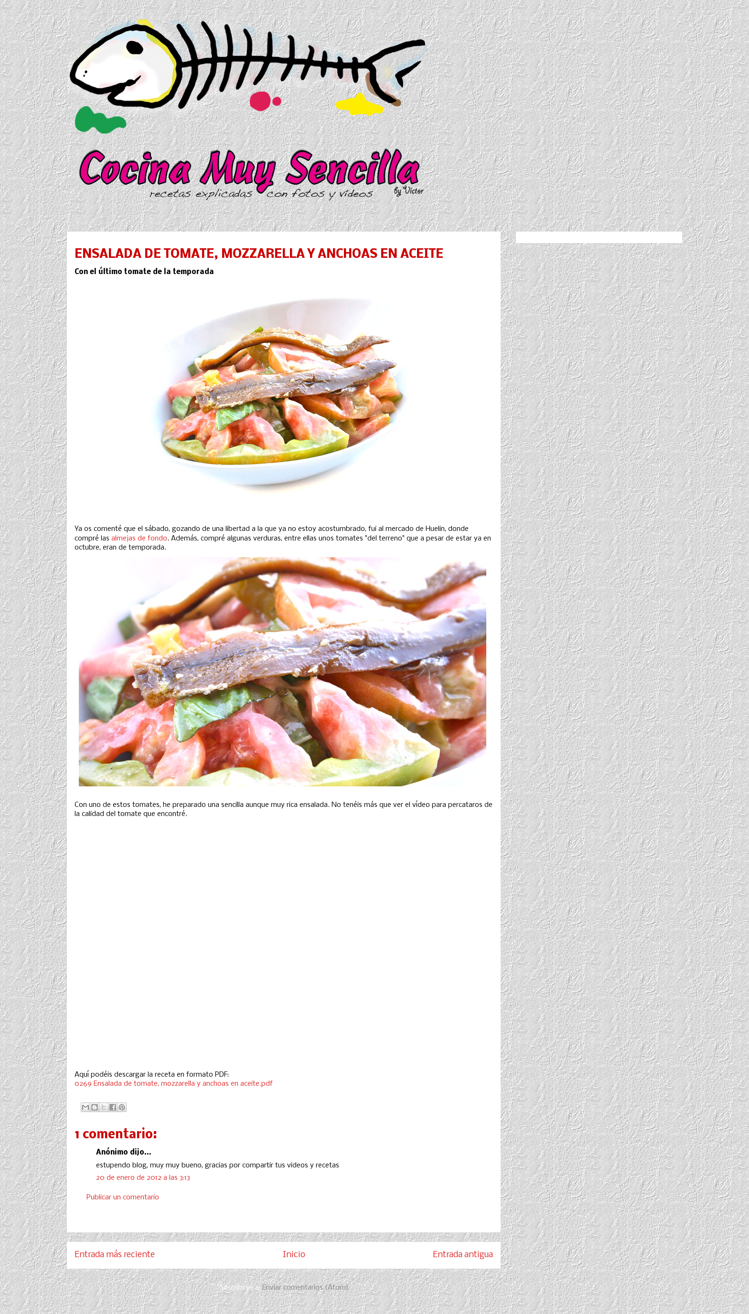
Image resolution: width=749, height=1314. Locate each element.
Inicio (294, 1255)
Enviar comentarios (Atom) (305, 1288)
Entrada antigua (463, 1255)
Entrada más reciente (115, 1255)
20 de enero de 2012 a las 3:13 (143, 1178)
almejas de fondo (139, 538)
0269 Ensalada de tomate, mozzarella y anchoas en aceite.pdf (174, 1084)
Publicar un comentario (122, 1197)
